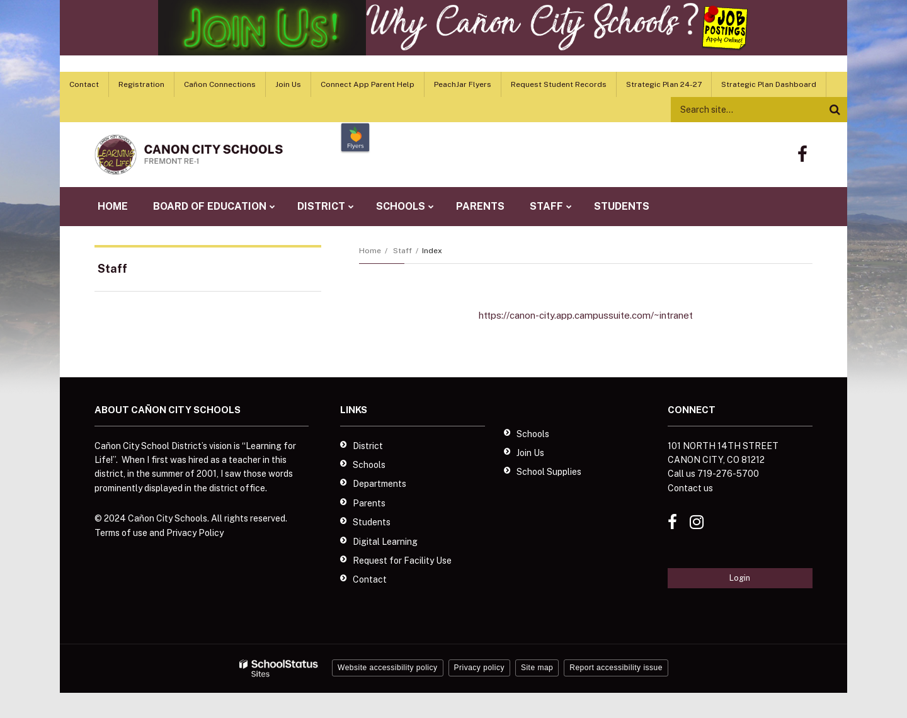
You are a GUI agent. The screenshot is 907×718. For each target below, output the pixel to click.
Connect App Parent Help (367, 84)
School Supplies (548, 472)
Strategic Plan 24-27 (664, 84)
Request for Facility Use (402, 561)
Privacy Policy (195, 533)
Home (370, 250)
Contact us (690, 488)
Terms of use (120, 533)
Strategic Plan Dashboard (768, 84)
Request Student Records (559, 84)
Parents (369, 503)
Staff (402, 250)
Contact (84, 84)
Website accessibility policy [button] (388, 667)
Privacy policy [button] (479, 667)
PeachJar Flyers (462, 84)
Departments (379, 484)
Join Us (288, 84)
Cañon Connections (220, 84)
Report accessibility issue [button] (616, 667)
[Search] (834, 109)
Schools (369, 465)
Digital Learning (385, 542)
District (368, 446)
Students (372, 522)
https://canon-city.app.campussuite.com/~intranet (586, 315)
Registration (141, 84)
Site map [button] (537, 667)
